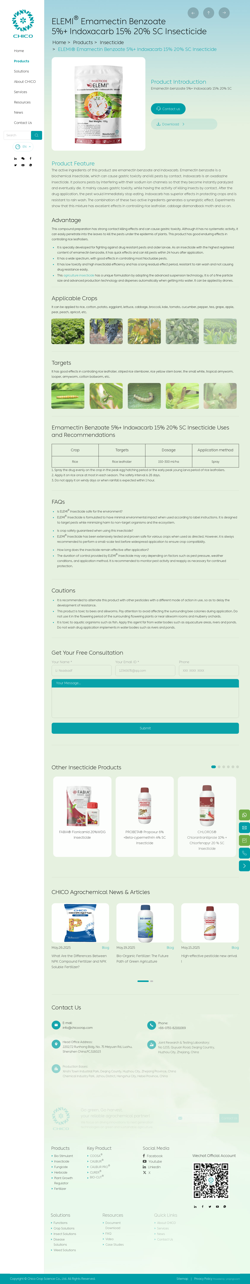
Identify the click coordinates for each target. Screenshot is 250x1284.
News (18, 112)
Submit (145, 725)
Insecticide (112, 43)
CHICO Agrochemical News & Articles (101, 892)
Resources (22, 102)
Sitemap (182, 1278)
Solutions (21, 71)
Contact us (168, 109)
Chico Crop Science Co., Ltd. (47, 1278)
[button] (213, 766)
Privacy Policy (203, 1278)
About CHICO (25, 82)
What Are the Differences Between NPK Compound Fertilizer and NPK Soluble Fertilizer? (76, 961)
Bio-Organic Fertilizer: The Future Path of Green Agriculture (139, 959)
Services (20, 92)
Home (19, 51)
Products (21, 61)
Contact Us (23, 123)
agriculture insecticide (78, 275)
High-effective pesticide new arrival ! (206, 959)
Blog (102, 948)
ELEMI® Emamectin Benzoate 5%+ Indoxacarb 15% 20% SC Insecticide (137, 50)
